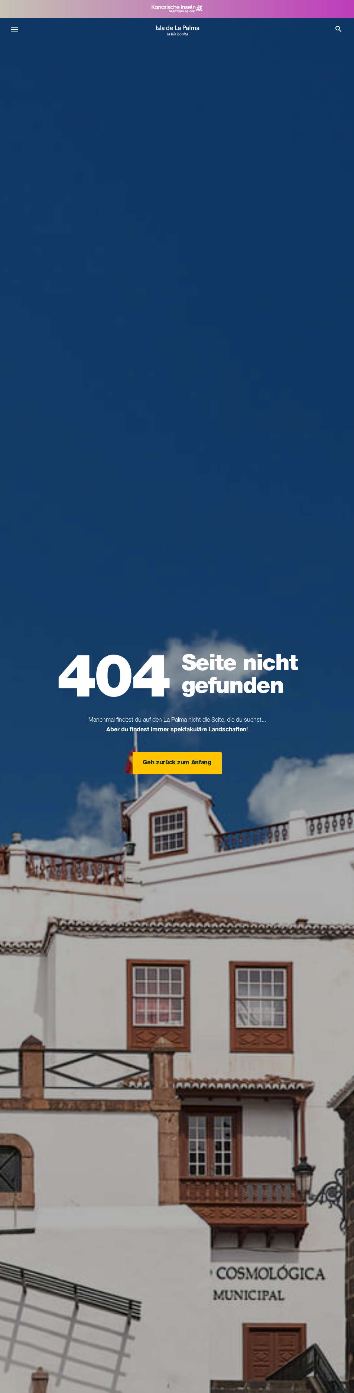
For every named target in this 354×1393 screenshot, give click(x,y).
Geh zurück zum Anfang (177, 763)
